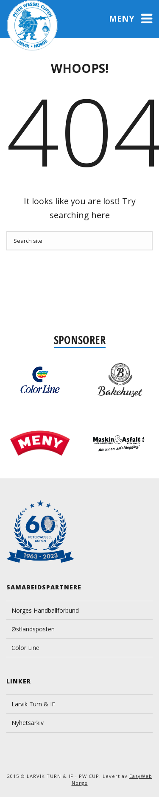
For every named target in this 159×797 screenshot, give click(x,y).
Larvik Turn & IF (33, 704)
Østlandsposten (33, 629)
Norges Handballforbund (45, 610)
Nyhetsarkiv (27, 723)
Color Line (25, 648)
